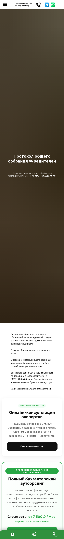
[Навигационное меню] (5, 4)
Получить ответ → (32, 446)
